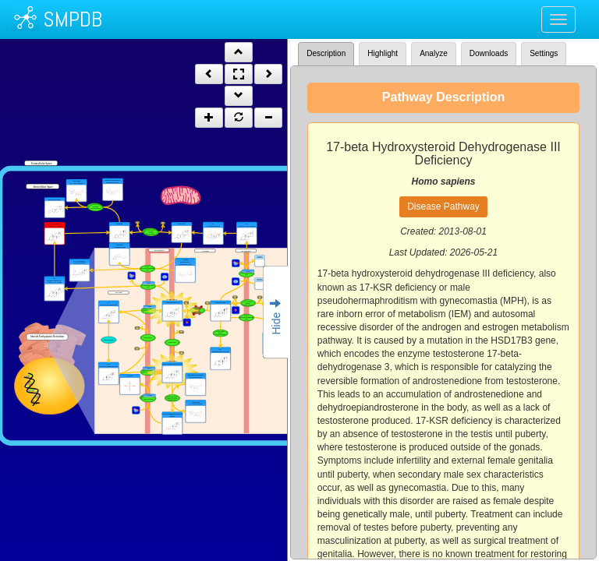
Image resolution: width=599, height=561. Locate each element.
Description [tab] (326, 53)
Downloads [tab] (489, 53)
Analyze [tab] (434, 53)
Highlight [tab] (382, 53)
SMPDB (72, 19)
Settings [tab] (544, 53)
